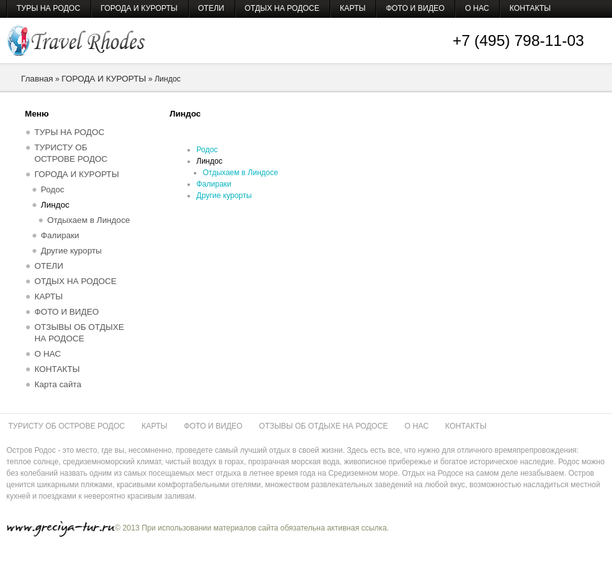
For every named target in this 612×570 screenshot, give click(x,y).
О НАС (477, 8)
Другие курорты (224, 195)
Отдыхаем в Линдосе (240, 172)
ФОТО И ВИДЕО (415, 8)
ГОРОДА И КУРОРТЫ (139, 8)
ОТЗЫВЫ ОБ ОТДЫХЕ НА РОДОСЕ (79, 332)
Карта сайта (57, 384)
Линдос (209, 161)
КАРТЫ (352, 8)
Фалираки (213, 184)
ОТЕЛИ (211, 8)
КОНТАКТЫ (530, 8)
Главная (37, 78)
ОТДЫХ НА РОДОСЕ (282, 8)
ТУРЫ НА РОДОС (48, 8)
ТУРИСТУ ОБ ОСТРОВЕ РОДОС (71, 153)
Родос (207, 149)
